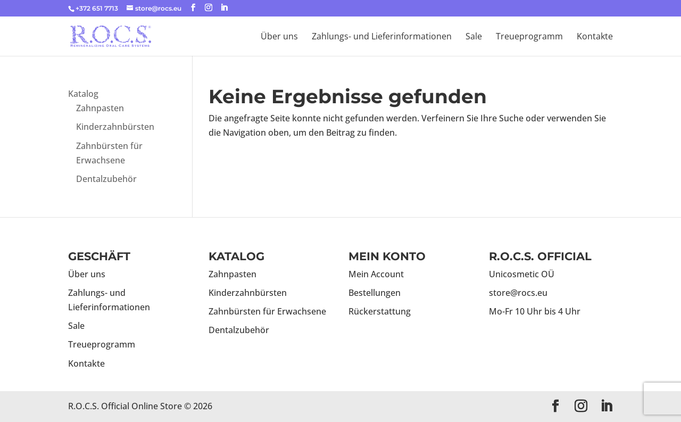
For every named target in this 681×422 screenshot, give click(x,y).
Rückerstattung (379, 311)
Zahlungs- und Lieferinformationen (382, 37)
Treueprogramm (529, 37)
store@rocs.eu (518, 293)
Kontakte (595, 37)
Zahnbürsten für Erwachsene (267, 311)
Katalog (83, 94)
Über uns (279, 37)
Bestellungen (374, 293)
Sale (474, 37)
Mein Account (376, 274)
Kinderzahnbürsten (115, 127)
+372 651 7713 (97, 8)
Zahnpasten (100, 108)
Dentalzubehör (106, 179)
